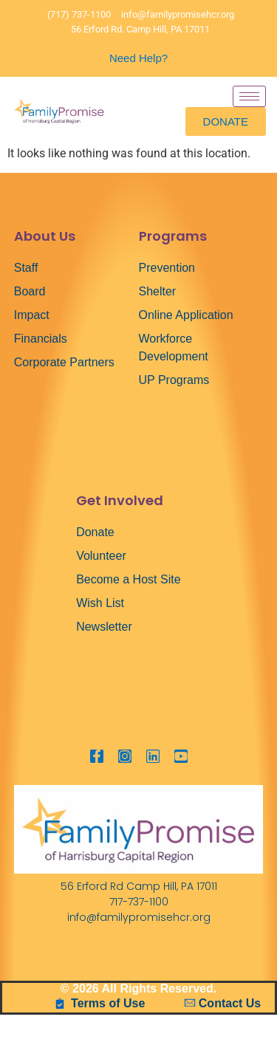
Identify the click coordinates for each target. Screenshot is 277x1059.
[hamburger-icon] (249, 96)
